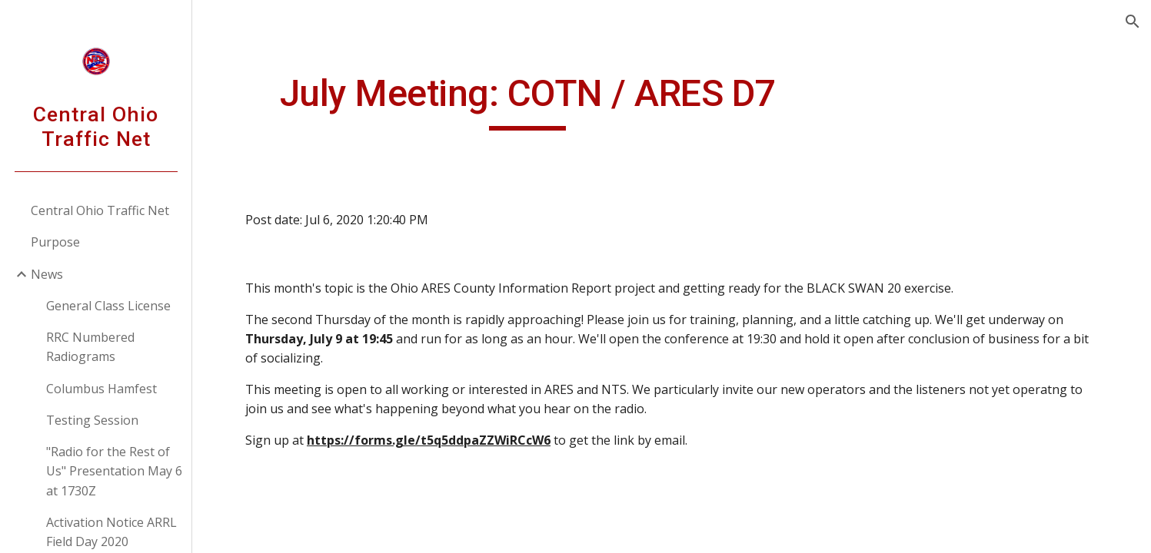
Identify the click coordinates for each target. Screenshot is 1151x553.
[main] (527, 101)
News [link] (47, 274)
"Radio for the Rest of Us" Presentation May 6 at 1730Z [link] (114, 471)
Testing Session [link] (92, 420)
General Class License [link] (108, 305)
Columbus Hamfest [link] (101, 388)
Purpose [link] (55, 241)
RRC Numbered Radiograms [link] (90, 347)
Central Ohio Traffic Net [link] (100, 210)
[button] (1132, 21)
